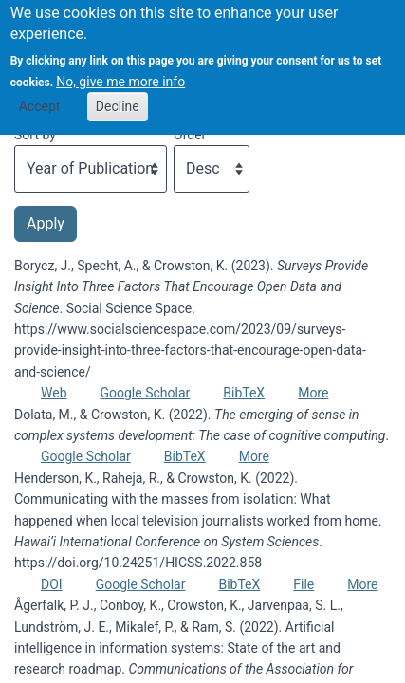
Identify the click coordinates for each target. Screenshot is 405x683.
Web (54, 392)
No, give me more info (120, 70)
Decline (117, 95)
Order (190, 134)
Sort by (35, 134)
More (313, 392)
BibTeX (244, 392)
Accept (40, 95)
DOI (52, 584)
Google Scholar (146, 392)
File (303, 584)
